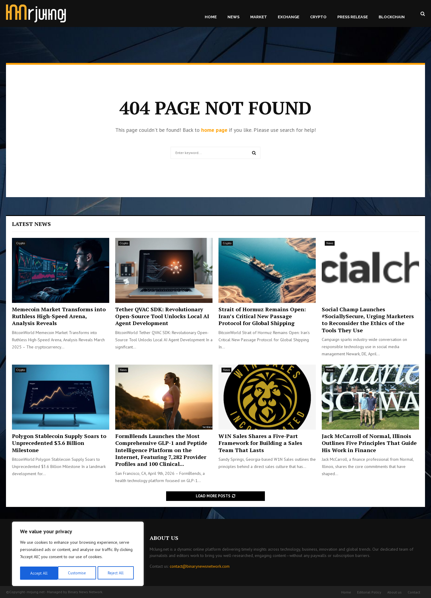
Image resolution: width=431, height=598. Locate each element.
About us (394, 592)
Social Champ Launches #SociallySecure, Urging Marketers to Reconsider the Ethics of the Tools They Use (368, 320)
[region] (78, 554)
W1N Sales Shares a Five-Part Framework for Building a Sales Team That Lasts (260, 443)
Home (211, 17)
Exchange (288, 17)
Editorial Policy (369, 592)
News (233, 17)
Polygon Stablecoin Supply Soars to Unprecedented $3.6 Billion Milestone (59, 443)
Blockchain (392, 17)
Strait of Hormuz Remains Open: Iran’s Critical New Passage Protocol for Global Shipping (262, 316)
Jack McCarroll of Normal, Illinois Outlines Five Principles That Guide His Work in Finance (369, 443)
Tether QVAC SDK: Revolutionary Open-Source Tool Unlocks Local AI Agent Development (162, 316)
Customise (39, 573)
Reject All (77, 573)
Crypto (318, 17)
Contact (414, 592)
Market (258, 17)
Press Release (352, 17)
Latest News (31, 223)
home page (214, 129)
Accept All (117, 573)
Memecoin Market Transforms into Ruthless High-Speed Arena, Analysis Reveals (59, 316)
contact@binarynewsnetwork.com (200, 566)
